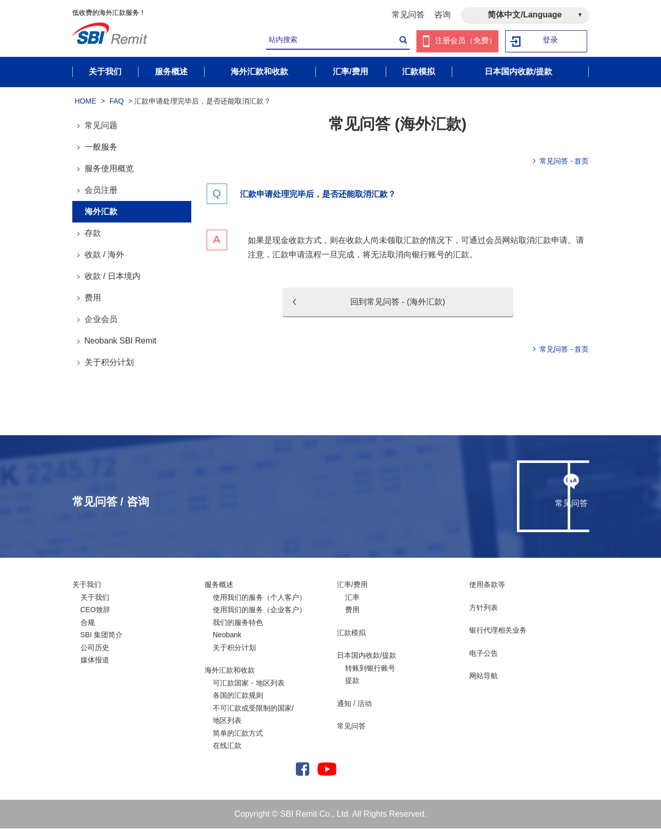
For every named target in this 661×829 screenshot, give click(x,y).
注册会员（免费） (465, 41)
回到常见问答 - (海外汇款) (397, 302)
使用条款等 (487, 585)
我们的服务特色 (238, 623)
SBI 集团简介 (102, 635)
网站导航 (483, 676)
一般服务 (101, 147)
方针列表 (483, 608)
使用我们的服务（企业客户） (259, 610)
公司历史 (95, 648)
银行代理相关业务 (498, 630)
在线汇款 (227, 746)
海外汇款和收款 (230, 670)
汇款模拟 (351, 633)
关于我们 (86, 585)
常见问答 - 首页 (564, 161)
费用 (93, 298)
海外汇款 (101, 212)
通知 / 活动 (354, 704)
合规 (88, 623)
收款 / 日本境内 (113, 276)
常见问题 (101, 126)
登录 (550, 41)
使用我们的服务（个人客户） (259, 598)
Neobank (227, 635)
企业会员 (101, 319)
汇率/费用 (352, 585)
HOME (85, 101)
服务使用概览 (109, 169)
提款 (352, 681)
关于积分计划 (109, 362)
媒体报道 (95, 660)
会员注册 (101, 190)
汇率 (352, 598)
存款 (93, 233)
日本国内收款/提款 (366, 656)
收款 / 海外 (104, 255)
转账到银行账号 (370, 668)
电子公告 (483, 654)
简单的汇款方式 (238, 734)
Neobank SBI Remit (121, 341)
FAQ (116, 101)
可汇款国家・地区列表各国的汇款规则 (249, 689)
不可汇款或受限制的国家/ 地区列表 (253, 714)
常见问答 (408, 14)
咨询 (442, 14)
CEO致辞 (95, 610)
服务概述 (219, 585)
